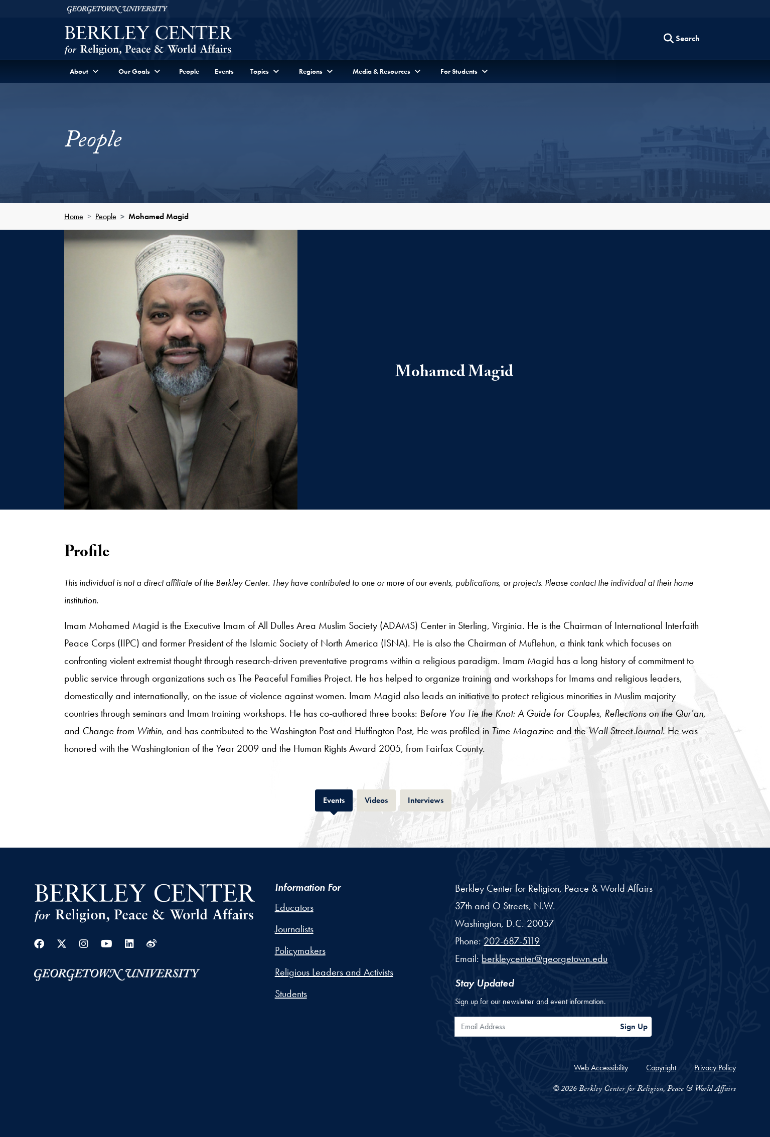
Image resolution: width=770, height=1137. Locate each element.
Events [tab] (338, 799)
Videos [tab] (380, 799)
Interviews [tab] (429, 799)
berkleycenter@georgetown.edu (544, 958)
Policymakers (300, 950)
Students (291, 993)
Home (73, 216)
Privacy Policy (715, 1067)
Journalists (294, 928)
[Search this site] (681, 38)
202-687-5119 (512, 940)
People (189, 71)
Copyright (661, 1067)
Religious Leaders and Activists (334, 972)
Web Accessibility (601, 1067)
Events (224, 71)
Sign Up (634, 1026)
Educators (294, 907)
